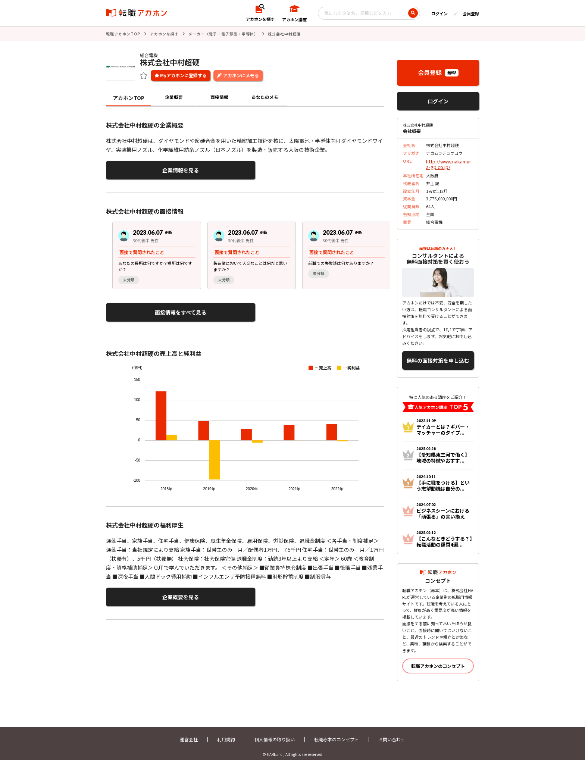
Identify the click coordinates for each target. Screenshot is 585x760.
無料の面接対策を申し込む (438, 356)
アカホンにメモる (241, 74)
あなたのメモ (265, 97)
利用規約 (226, 733)
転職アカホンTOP (123, 33)
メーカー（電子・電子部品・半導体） (223, 33)
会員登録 (471, 13)
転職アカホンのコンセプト (438, 659)
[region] (248, 252)
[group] (150, 252)
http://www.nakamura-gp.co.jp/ (449, 162)
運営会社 (189, 733)
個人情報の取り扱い (274, 733)
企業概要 (173, 97)
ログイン (439, 13)
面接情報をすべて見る (142, 308)
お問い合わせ (391, 733)
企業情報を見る (142, 168)
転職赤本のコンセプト (336, 733)
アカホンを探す (164, 33)
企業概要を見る (142, 590)
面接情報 (219, 97)
